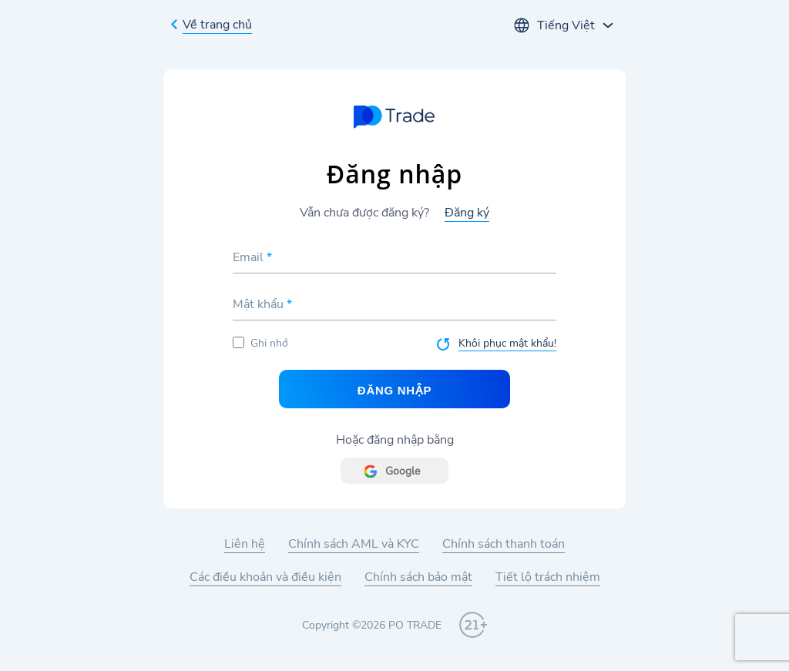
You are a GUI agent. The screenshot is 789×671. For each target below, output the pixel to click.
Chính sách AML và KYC (353, 543)
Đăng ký (467, 212)
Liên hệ (244, 543)
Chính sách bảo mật (418, 577)
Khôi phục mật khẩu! (507, 343)
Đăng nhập (394, 390)
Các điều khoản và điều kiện (265, 577)
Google (402, 471)
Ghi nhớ (260, 343)
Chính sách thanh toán (503, 543)
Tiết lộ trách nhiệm (547, 577)
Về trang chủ (217, 24)
